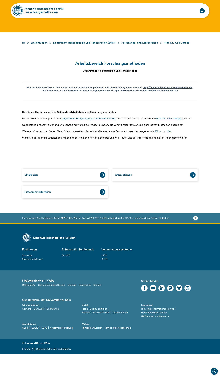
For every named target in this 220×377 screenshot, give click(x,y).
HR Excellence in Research (155, 339)
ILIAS (104, 278)
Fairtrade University (92, 351)
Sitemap (72, 309)
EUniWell (39, 332)
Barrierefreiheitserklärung (51, 309)
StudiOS (66, 278)
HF (25, 56)
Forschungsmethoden (41, 12)
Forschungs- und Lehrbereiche (142, 56)
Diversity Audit (120, 335)
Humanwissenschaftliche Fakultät (44, 8)
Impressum (85, 309)
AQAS (44, 351)
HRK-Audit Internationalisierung (157, 332)
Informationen (125, 196)
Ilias (169, 152)
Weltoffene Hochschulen (154, 335)
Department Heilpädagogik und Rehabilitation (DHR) (86, 56)
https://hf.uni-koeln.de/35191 (82, 241)
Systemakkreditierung (61, 351)
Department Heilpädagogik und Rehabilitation (88, 139)
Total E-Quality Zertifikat (94, 332)
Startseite (27, 278)
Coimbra (26, 332)
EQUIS (34, 351)
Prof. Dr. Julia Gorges (176, 56)
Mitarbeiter (33, 196)
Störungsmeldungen (32, 282)
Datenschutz (28, 309)
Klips (158, 152)
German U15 (52, 332)
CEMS (25, 351)
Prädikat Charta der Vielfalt (96, 335)
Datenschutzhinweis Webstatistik (53, 372)
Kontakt (97, 309)
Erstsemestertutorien (41, 214)
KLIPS (104, 282)
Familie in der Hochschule (118, 351)
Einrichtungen (41, 56)
